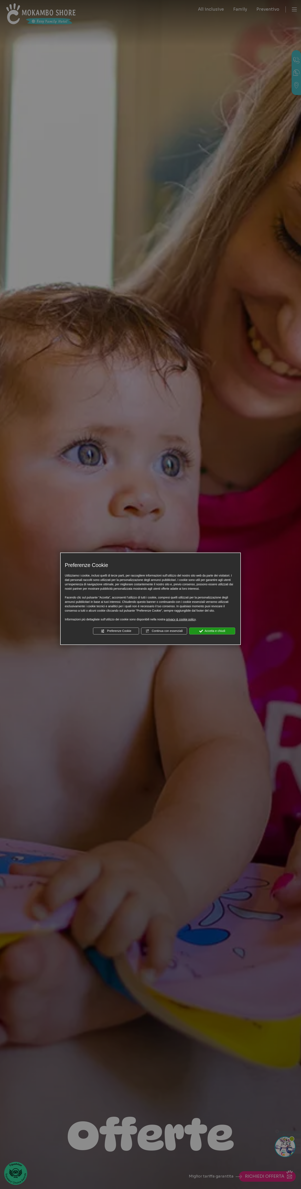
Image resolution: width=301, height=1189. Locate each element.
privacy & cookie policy (181, 619)
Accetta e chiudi (212, 631)
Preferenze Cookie (116, 631)
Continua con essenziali (164, 631)
